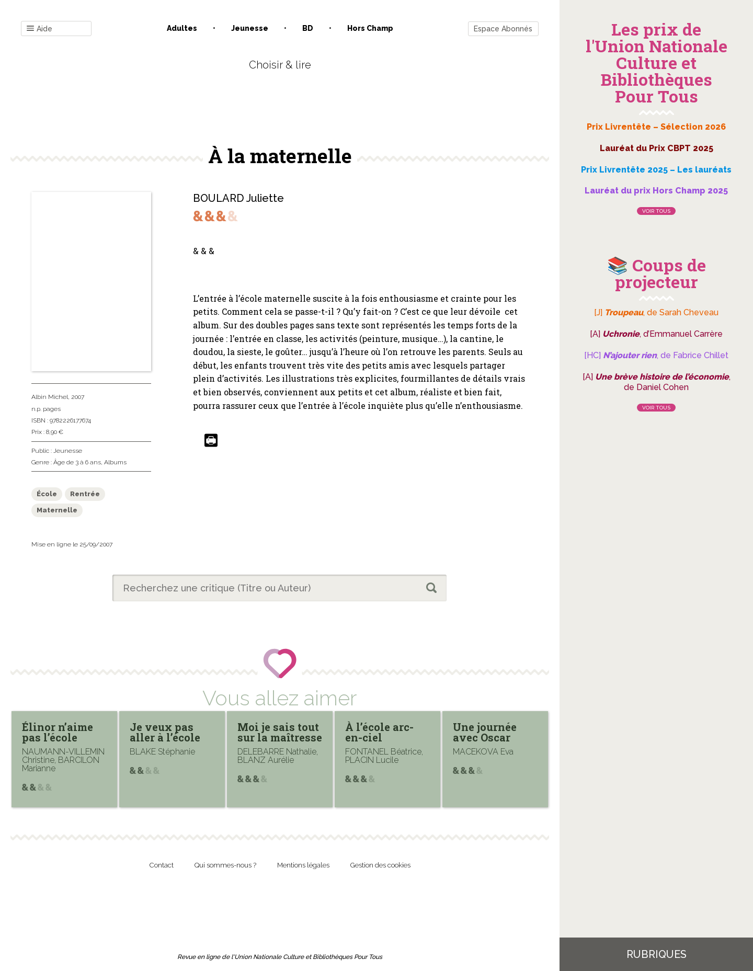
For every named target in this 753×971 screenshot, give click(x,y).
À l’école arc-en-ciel (379, 732)
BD (307, 28)
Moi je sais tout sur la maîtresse (279, 732)
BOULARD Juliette (238, 198)
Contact (162, 865)
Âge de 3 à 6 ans (77, 462)
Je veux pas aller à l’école (165, 732)
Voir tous (656, 211)
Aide (39, 29)
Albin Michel (49, 397)
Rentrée (85, 494)
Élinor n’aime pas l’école (57, 732)
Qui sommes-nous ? (225, 865)
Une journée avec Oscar (485, 732)
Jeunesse (249, 28)
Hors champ (370, 28)
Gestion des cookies (380, 865)
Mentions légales (303, 865)
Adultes (182, 28)
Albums (115, 462)
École (47, 494)
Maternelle (57, 510)
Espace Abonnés (503, 29)
